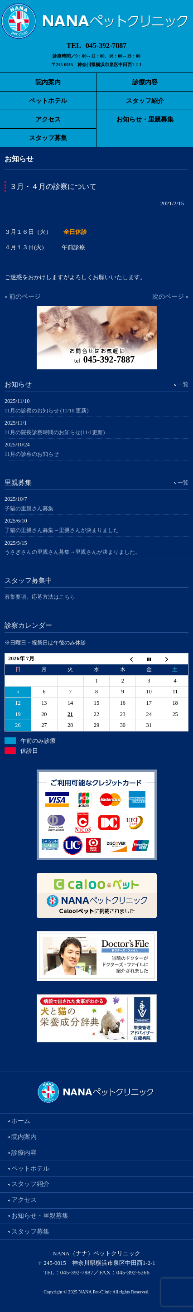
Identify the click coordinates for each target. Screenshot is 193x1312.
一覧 (183, 384)
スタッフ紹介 (30, 1184)
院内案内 (24, 1136)
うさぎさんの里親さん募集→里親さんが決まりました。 (72, 552)
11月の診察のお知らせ (32, 454)
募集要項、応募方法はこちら (40, 597)
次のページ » (170, 296)
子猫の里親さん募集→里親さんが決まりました (62, 530)
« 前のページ (23, 296)
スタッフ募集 (30, 1231)
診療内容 (24, 1152)
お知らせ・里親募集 (39, 1215)
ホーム (20, 1121)
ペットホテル (30, 1168)
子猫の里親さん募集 (29, 508)
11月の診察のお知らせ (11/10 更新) (46, 410)
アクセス (24, 1199)
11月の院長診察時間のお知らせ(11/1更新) (55, 432)
